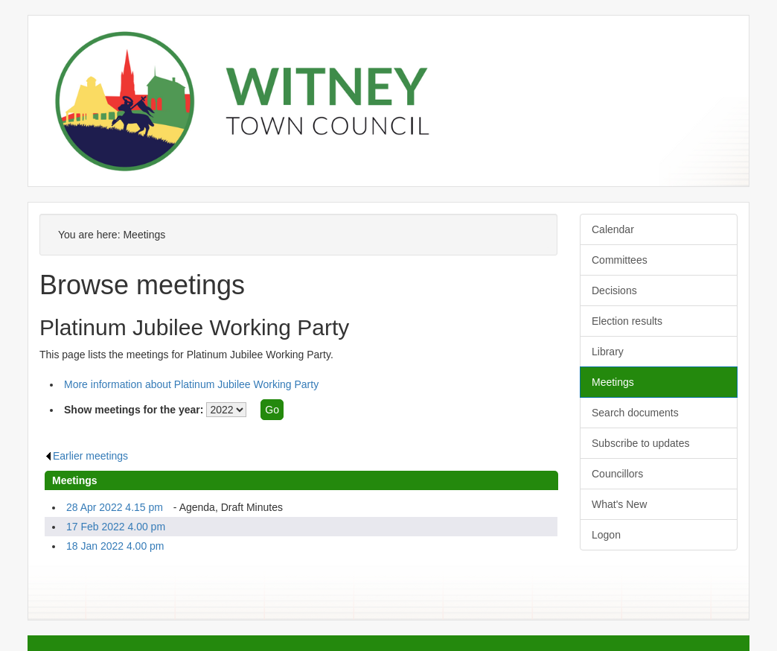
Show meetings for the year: (133, 410)
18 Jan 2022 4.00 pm (115, 546)
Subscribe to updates (641, 443)
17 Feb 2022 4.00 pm (115, 527)
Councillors (617, 474)
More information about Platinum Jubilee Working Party (191, 384)
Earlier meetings (86, 456)
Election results (627, 321)
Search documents (635, 413)
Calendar (613, 229)
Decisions (614, 290)
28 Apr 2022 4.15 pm (114, 507)
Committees (620, 260)
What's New (619, 504)
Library (608, 352)
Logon (606, 535)
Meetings (613, 382)
